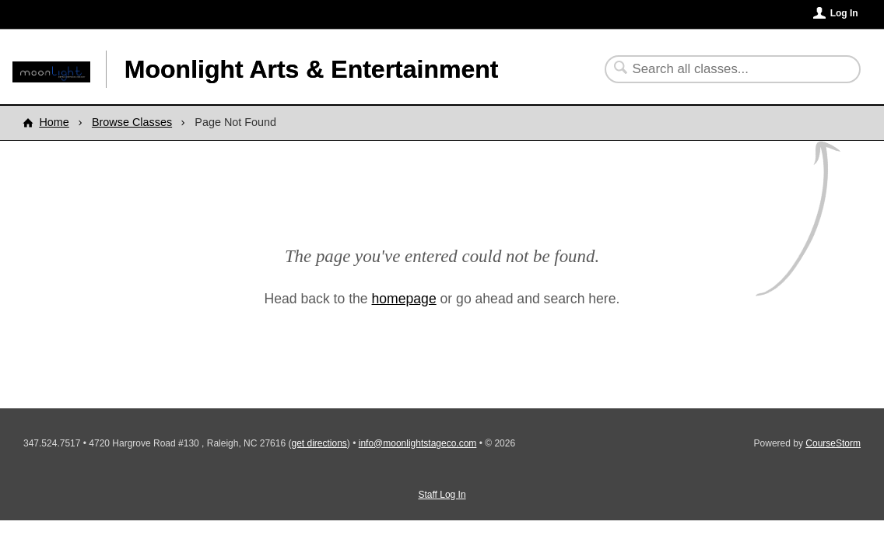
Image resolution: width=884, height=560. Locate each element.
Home (53, 122)
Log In (844, 13)
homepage (404, 298)
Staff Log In (441, 494)
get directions (318, 443)
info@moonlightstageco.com (418, 443)
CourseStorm (833, 443)
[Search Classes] (723, 69)
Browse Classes (132, 122)
